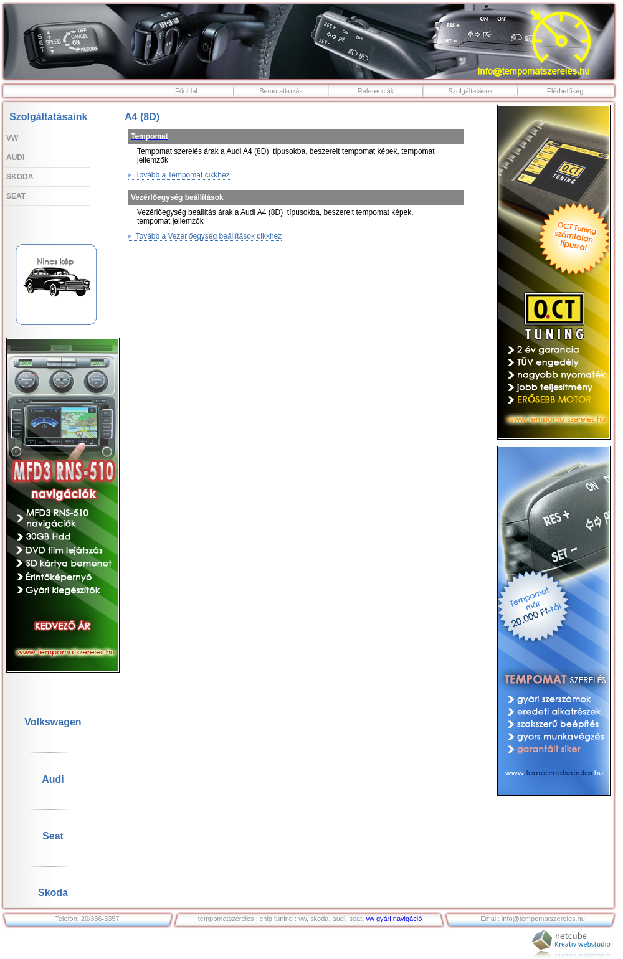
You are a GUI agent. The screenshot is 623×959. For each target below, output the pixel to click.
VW (12, 138)
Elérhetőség (565, 91)
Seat (16, 196)
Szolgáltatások (470, 91)
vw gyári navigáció (394, 918)
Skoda (19, 176)
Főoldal (186, 91)
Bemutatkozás (281, 91)
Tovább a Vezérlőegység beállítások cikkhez (205, 236)
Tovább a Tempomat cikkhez (179, 175)
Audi (15, 157)
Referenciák (376, 91)
